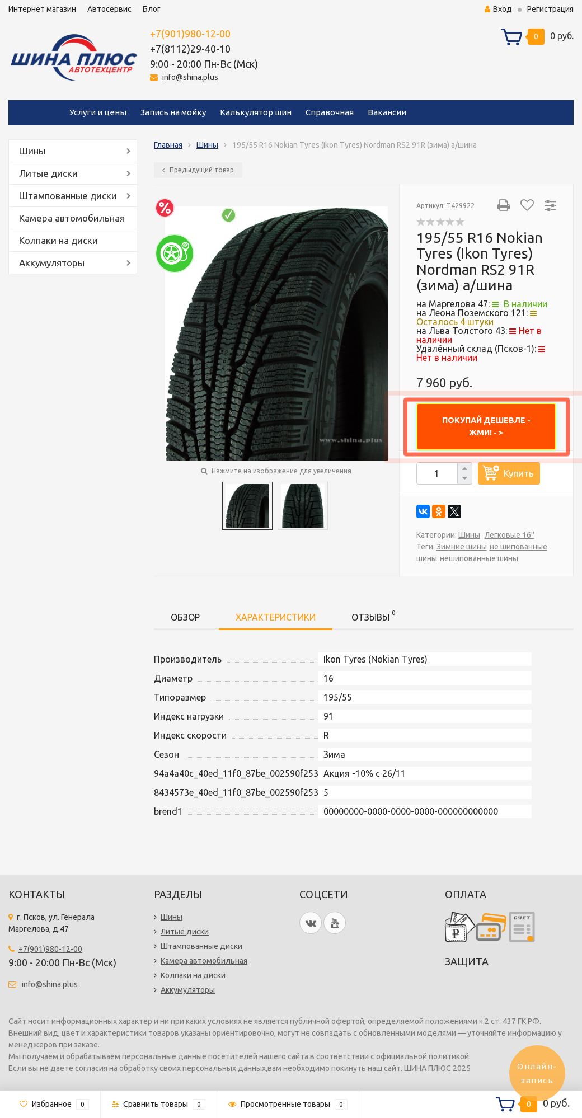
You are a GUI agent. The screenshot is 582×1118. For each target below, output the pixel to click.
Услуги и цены (97, 112)
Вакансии (387, 112)
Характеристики (276, 617)
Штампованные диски (68, 195)
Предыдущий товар (198, 169)
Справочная (330, 112)
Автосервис (109, 8)
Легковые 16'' (509, 534)
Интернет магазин (42, 8)
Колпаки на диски (58, 240)
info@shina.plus (190, 77)
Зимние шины (461, 546)
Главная (168, 144)
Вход (498, 8)
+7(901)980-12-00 (190, 33)
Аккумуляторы (52, 262)
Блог (152, 8)
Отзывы (373, 615)
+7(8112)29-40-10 (190, 48)
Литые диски (48, 173)
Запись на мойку (173, 112)
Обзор (185, 617)
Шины (32, 150)
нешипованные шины (479, 558)
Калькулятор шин (256, 112)
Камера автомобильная (72, 218)
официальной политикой (422, 1056)
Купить (519, 473)
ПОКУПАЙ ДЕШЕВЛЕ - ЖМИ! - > (486, 426)
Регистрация (550, 8)
